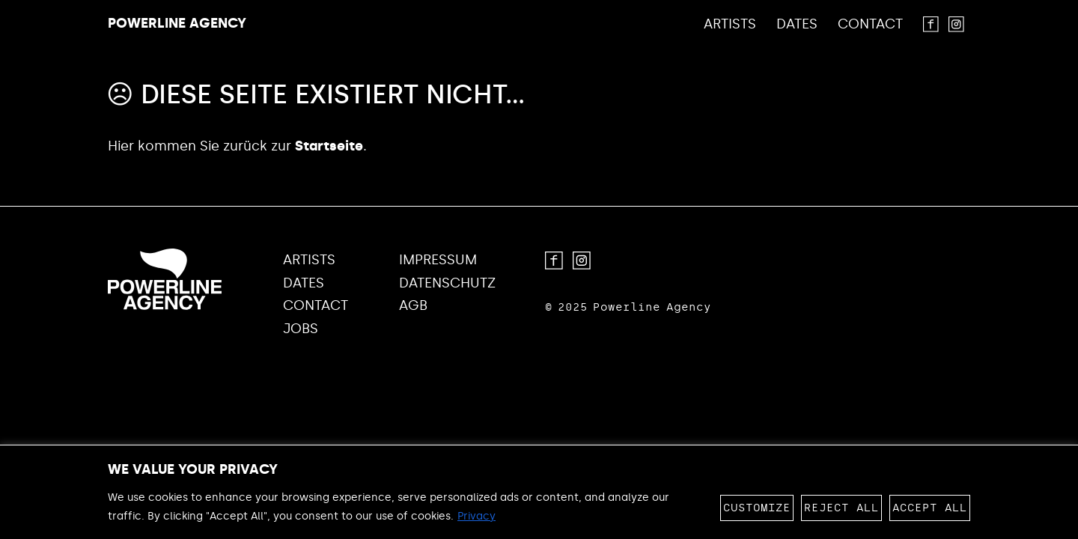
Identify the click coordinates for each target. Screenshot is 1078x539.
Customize (757, 508)
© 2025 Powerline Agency (628, 307)
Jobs (300, 329)
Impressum (438, 260)
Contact (870, 24)
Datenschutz (447, 283)
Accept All (929, 508)
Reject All (841, 508)
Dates (796, 24)
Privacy (476, 516)
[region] (539, 492)
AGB (413, 305)
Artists (730, 24)
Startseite (329, 146)
